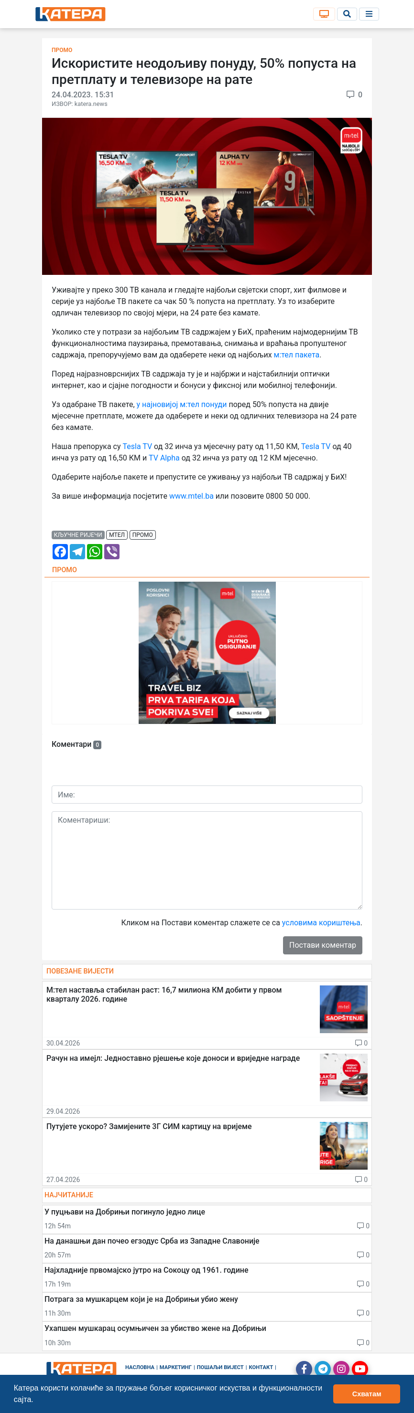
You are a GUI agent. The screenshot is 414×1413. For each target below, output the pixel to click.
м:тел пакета (297, 354)
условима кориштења (321, 922)
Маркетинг (176, 1367)
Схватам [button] (366, 1394)
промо (142, 535)
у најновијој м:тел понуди (182, 404)
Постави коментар (322, 945)
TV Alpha (164, 457)
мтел (117, 535)
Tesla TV (138, 446)
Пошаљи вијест (220, 1367)
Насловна (139, 1367)
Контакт (261, 1367)
